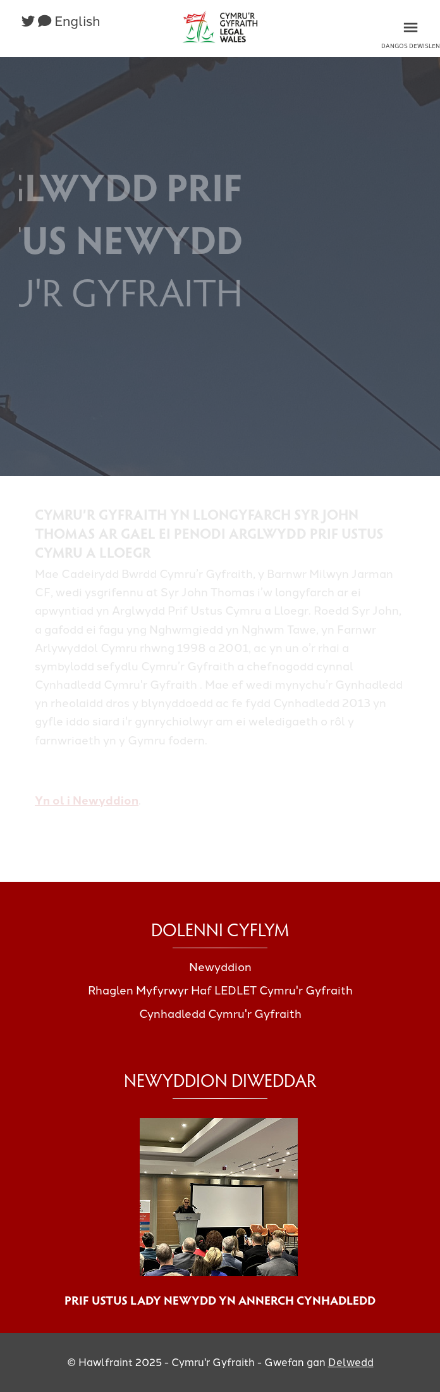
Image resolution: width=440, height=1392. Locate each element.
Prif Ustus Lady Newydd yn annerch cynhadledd (220, 1299)
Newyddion (220, 967)
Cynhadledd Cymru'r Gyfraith (220, 1014)
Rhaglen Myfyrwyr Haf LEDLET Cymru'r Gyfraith (220, 991)
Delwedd (351, 1362)
